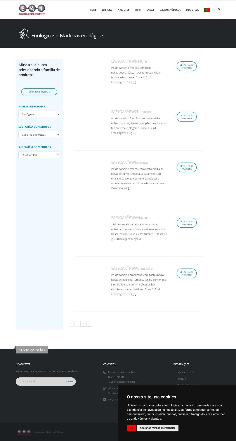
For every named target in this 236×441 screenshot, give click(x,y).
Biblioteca (192, 9)
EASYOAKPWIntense (129, 162)
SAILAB (150, 9)
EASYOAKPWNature (129, 61)
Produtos (123, 9)
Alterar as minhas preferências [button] (158, 427)
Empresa (107, 9)
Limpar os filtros (39, 91)
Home (93, 9)
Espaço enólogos (170, 9)
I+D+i (138, 9)
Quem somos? (186, 372)
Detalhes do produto (187, 66)
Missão (182, 378)
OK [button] (131, 427)
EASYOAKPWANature (130, 217)
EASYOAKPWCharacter (131, 111)
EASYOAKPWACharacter (132, 268)
